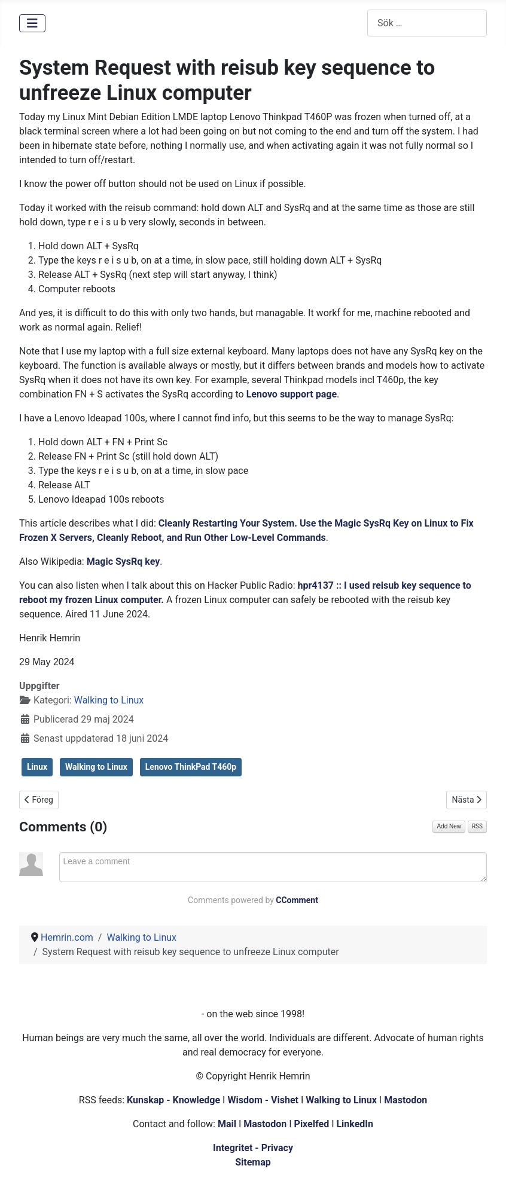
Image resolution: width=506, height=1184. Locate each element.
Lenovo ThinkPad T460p (190, 767)
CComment (297, 900)
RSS (477, 826)
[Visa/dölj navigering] (32, 23)
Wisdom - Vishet (262, 1100)
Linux (37, 767)
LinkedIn (354, 1124)
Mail (227, 1124)
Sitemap (253, 1162)
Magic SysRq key (123, 561)
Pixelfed (312, 1124)
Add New (449, 826)
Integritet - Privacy (253, 1148)
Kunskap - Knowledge (173, 1100)
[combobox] (427, 23)
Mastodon (405, 1100)
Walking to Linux (109, 700)
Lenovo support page (291, 394)
